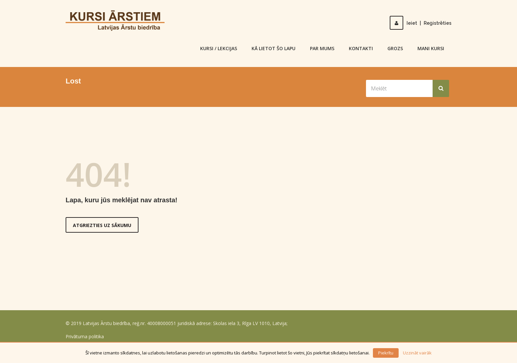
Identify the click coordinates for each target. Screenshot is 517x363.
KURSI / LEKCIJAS (218, 48)
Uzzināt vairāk (417, 353)
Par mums (322, 48)
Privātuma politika (85, 336)
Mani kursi (430, 48)
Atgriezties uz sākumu (102, 225)
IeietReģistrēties (420, 23)
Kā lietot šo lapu (273, 48)
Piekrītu (385, 353)
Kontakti (361, 48)
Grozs (395, 48)
